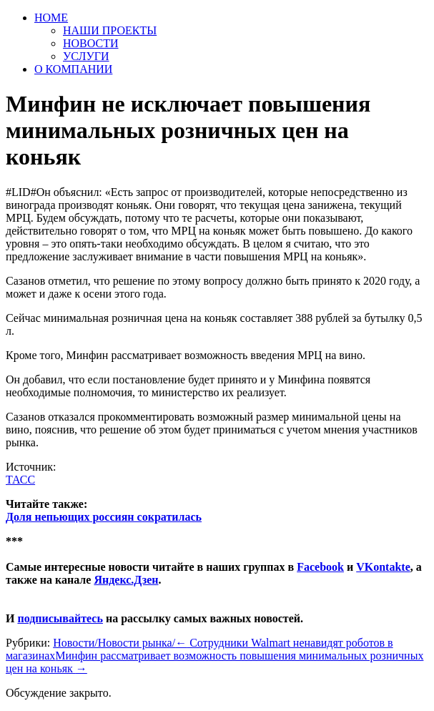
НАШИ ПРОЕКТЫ (110, 30)
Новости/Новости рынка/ (114, 643)
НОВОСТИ (91, 43)
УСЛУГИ (86, 56)
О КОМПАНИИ (73, 69)
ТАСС (20, 480)
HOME (51, 17)
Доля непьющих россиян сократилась (104, 517)
